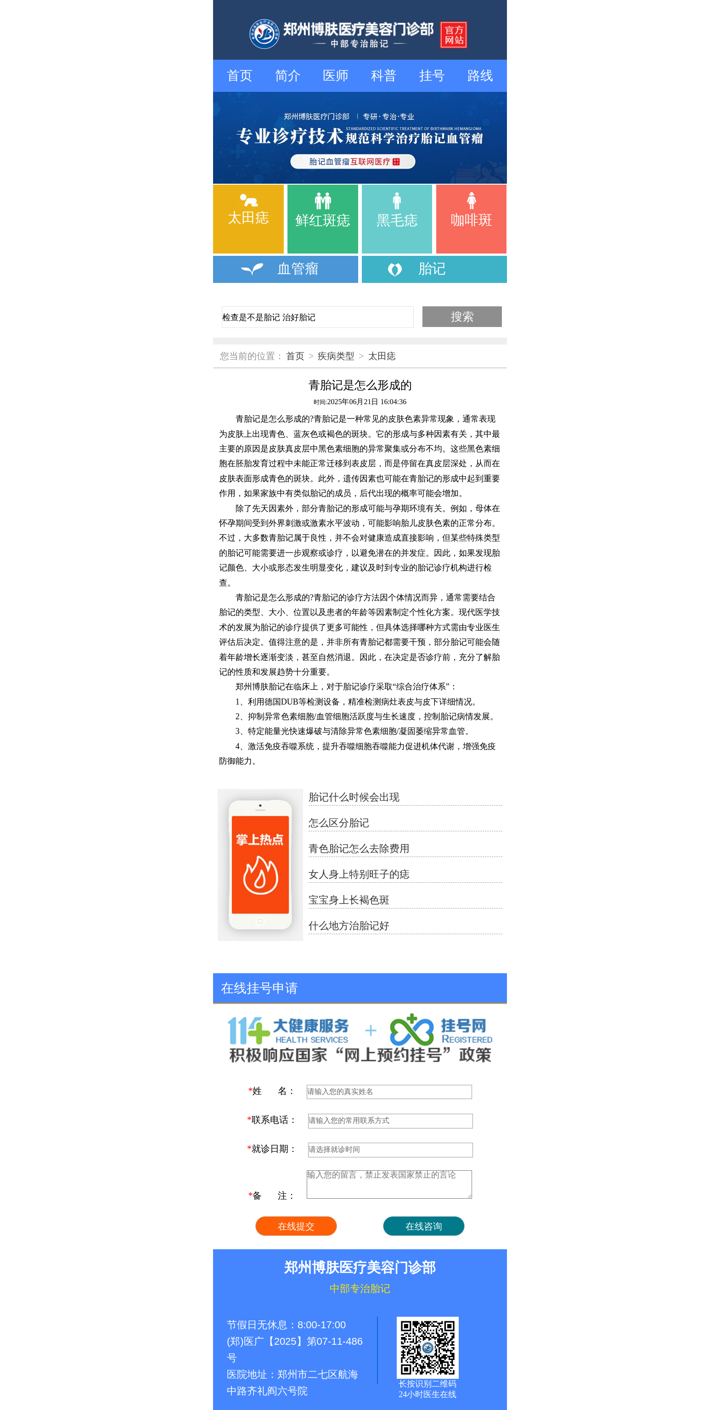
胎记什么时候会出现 (354, 797)
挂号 (432, 75)
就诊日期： (272, 1149)
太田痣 (382, 356)
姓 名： (272, 1091)
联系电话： (272, 1120)
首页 (240, 75)
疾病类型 (336, 356)
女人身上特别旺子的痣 (359, 874)
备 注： (272, 1195)
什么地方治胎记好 (349, 925)
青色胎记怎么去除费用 (359, 848)
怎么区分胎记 (339, 823)
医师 (336, 75)
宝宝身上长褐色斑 (349, 900)
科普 (384, 75)
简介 (288, 75)
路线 (480, 75)
